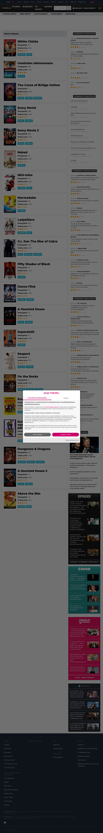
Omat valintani (37, 434)
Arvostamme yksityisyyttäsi (37, 398)
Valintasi (65, 398)
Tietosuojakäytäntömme (72, 440)
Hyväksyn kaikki (65, 434)
